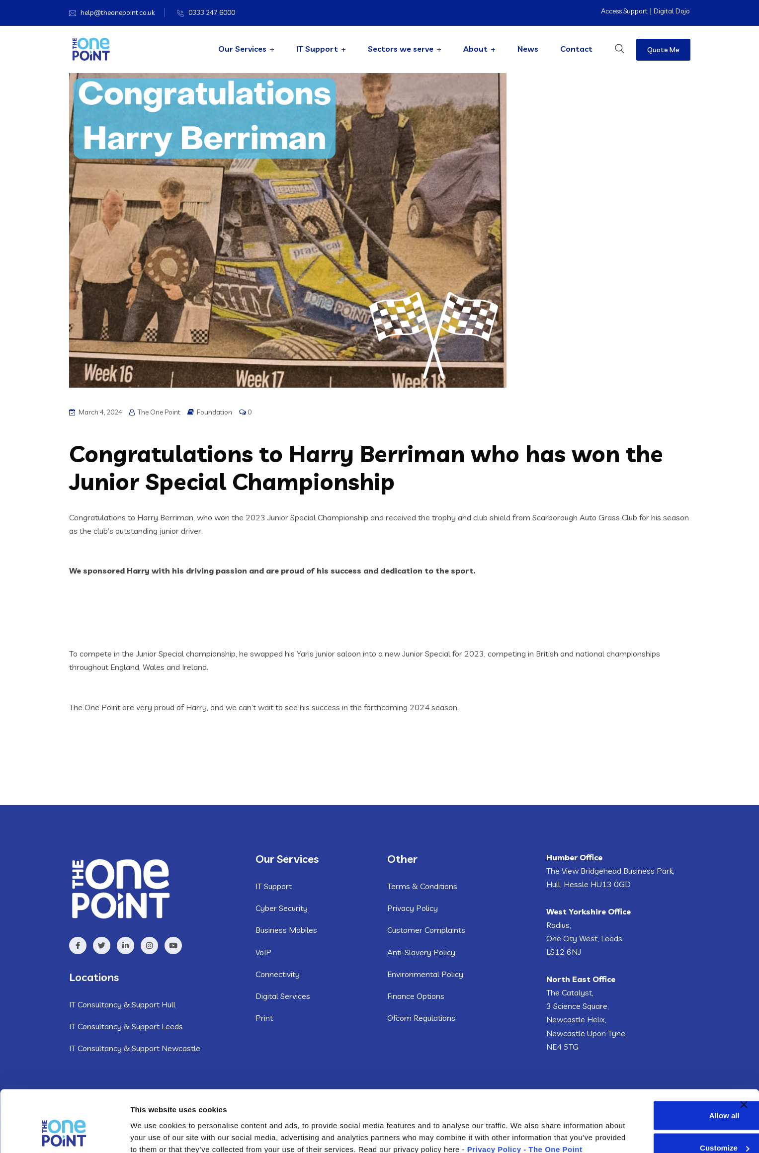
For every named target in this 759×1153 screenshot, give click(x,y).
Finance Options (415, 996)
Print (264, 1018)
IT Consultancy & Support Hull (122, 1004)
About (475, 49)
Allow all (652, 1060)
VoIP (263, 952)
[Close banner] (743, 1049)
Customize (652, 1092)
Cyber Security (281, 908)
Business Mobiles (286, 930)
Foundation (214, 412)
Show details (153, 1133)
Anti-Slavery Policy (421, 952)
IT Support (317, 49)
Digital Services (282, 996)
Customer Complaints (426, 930)
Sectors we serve (400, 49)
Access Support (624, 10)
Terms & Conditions (422, 886)
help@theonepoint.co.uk (118, 12)
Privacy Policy (412, 908)
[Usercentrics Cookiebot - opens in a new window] (64, 1133)
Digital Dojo (672, 10)
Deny (652, 1125)
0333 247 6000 (211, 12)
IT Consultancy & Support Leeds (126, 1026)
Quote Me (663, 49)
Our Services (242, 49)
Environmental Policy (425, 974)
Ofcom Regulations (421, 1018)
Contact (576, 49)
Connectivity (277, 974)
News (527, 49)
